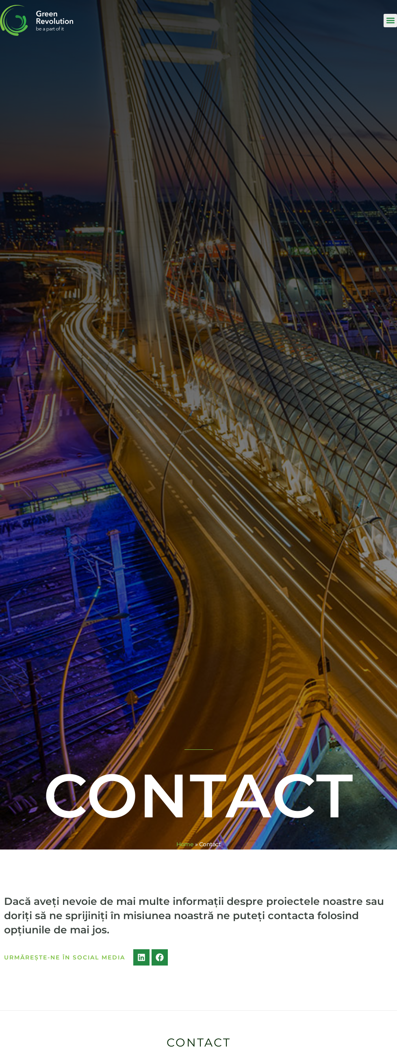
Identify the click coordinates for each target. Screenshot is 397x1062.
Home (184, 844)
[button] (390, 20)
